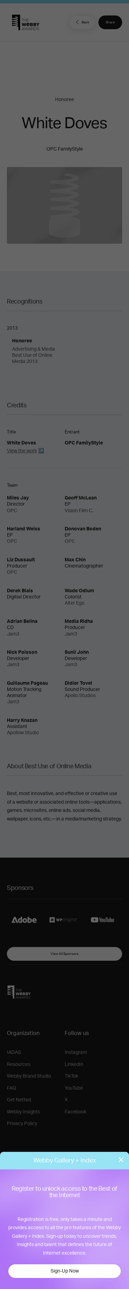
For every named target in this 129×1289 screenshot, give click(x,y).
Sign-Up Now (65, 1271)
